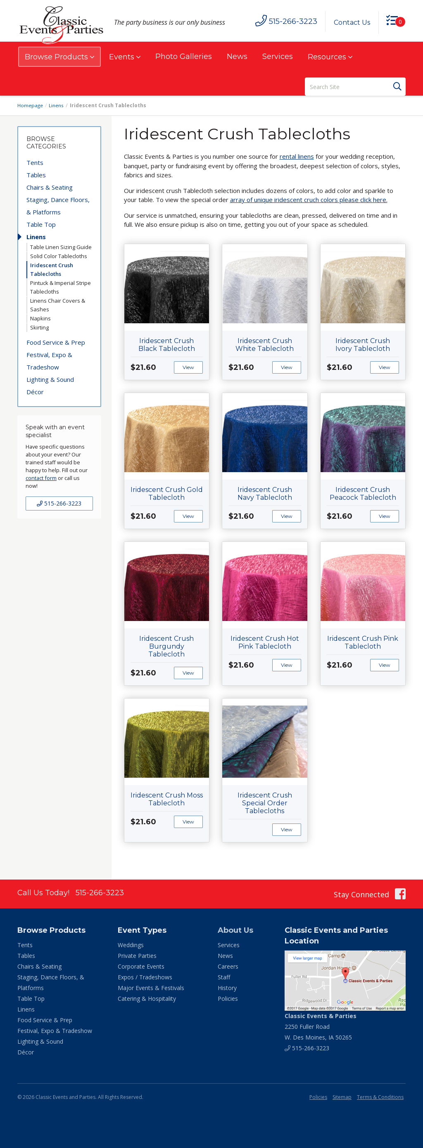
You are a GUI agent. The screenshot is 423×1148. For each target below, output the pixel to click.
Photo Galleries (183, 56)
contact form (41, 478)
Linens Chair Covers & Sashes (57, 305)
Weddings (131, 945)
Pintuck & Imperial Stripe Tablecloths (60, 287)
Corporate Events (141, 966)
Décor (35, 392)
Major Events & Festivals (151, 988)
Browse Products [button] (59, 56)
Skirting (39, 327)
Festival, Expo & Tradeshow (49, 361)
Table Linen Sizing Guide (61, 247)
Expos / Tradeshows (145, 977)
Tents (34, 162)
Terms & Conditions (380, 1097)
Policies (228, 998)
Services (277, 56)
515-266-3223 (59, 503)
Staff (224, 977)
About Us (235, 930)
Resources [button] (330, 56)
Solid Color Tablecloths (58, 256)
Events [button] (124, 56)
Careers (228, 966)
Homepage (30, 105)
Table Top (41, 224)
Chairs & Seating (49, 187)
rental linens (297, 156)
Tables (36, 175)
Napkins (40, 318)
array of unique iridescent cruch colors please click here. (308, 199)
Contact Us (351, 22)
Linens (57, 105)
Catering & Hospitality (147, 998)
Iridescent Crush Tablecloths (51, 269)
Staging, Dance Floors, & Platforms (58, 205)
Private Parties (137, 956)
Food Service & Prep (55, 342)
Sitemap (342, 1097)
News (237, 56)
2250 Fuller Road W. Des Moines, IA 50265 (320, 1026)
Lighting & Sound (50, 379)
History (227, 988)
